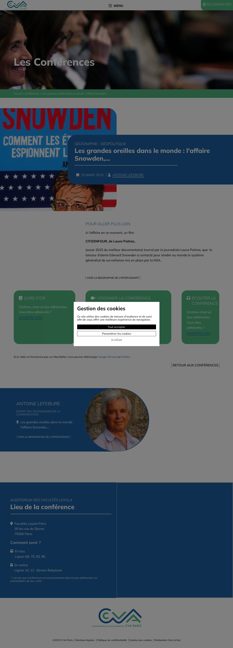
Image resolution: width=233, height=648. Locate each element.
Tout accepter (116, 327)
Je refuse (116, 339)
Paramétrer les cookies (116, 333)
